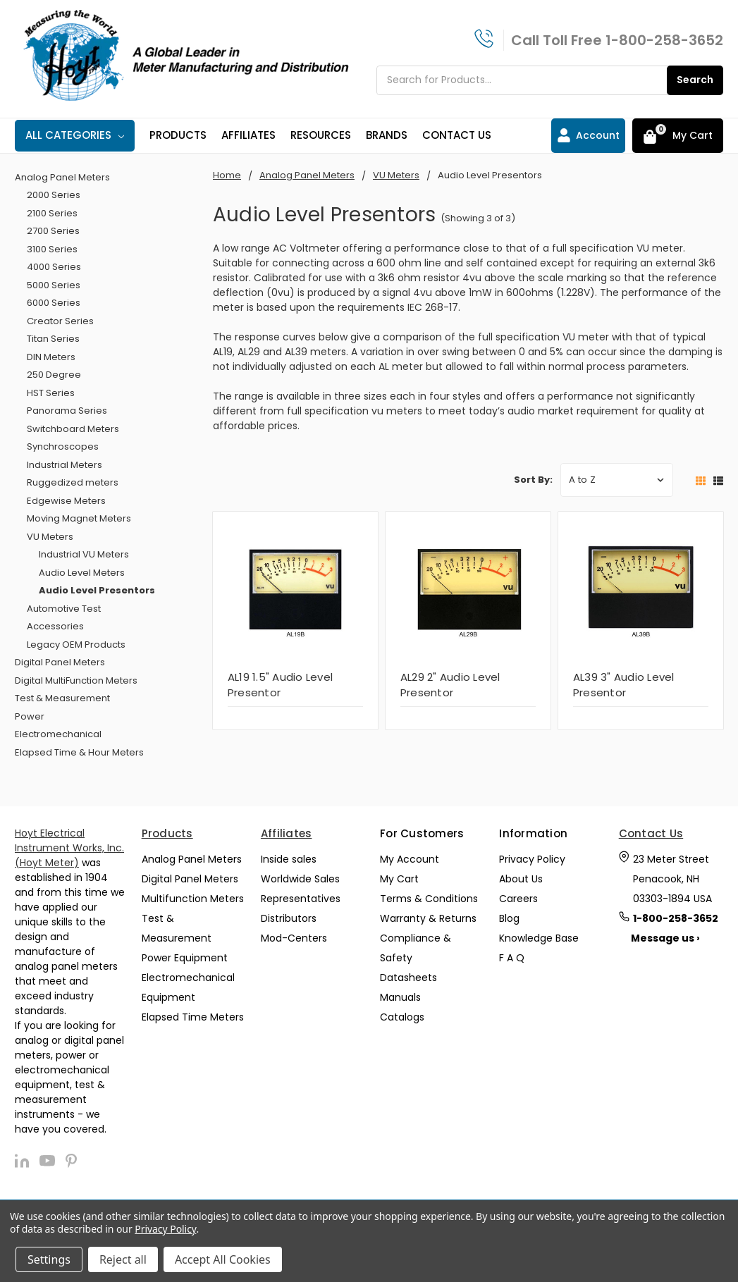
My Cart (399, 879)
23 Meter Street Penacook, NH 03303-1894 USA (672, 879)
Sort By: (533, 479)
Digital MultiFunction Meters (76, 680)
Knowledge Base (539, 938)
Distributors (288, 918)
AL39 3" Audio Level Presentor (624, 685)
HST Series (51, 393)
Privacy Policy (532, 859)
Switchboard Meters (73, 429)
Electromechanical (58, 734)
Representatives (300, 899)
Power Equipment (185, 958)
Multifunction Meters (193, 899)
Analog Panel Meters (62, 177)
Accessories (55, 626)
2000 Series (53, 195)
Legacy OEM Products (76, 644)
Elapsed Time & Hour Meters (79, 752)
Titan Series (53, 338)
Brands (386, 135)
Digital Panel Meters (60, 662)
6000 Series (53, 302)
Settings (48, 1259)
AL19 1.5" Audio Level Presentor (280, 685)
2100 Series (52, 213)
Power (29, 716)
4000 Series (54, 266)
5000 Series (53, 285)
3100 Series (52, 249)
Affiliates (248, 135)
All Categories (74, 135)
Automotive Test (64, 608)
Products (178, 135)
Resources (320, 135)
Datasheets (408, 977)
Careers (518, 899)
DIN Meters (51, 357)
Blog (509, 918)
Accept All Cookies (223, 1259)
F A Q (511, 958)
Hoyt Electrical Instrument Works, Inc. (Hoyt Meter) (69, 848)
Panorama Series (67, 410)
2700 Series (53, 231)
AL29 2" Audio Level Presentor (450, 685)
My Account (409, 859)
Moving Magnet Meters (79, 518)
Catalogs (402, 1017)
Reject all (123, 1259)
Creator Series (60, 321)
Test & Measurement (62, 698)
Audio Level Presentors (97, 590)
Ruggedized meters (72, 482)
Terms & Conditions (429, 899)
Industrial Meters (64, 464)
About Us (521, 879)
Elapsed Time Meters (193, 1017)
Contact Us (456, 135)
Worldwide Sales (300, 879)
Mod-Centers (294, 938)
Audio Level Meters (82, 572)
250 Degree (54, 374)
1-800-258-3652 (664, 40)
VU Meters (50, 536)
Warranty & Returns (428, 918)
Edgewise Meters (66, 500)
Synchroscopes (63, 446)
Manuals (400, 997)
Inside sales (288, 859)
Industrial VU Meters (84, 554)
